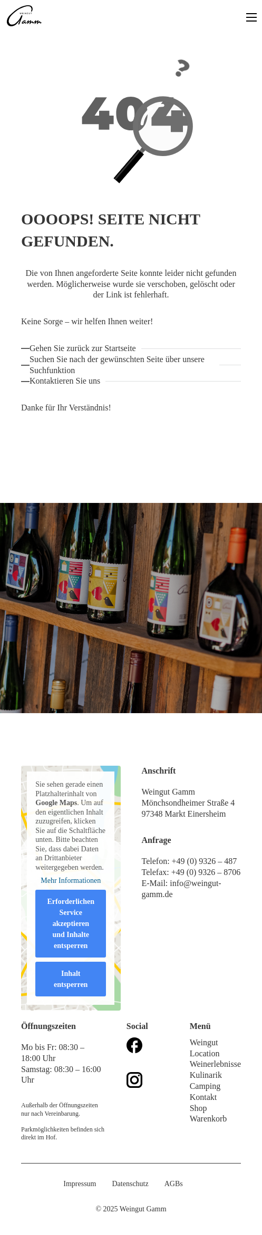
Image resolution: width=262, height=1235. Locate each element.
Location (205, 1053)
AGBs (173, 1184)
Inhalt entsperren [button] (71, 979)
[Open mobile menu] (251, 17)
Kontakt (203, 1097)
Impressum (79, 1184)
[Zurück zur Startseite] (85, 348)
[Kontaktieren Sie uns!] (67, 381)
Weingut (204, 1042)
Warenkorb (208, 1118)
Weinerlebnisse (215, 1063)
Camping (205, 1086)
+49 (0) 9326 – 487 (205, 861)
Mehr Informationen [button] (71, 880)
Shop (198, 1108)
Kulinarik (206, 1075)
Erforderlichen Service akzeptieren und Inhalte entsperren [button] (70, 924)
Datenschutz (130, 1184)
